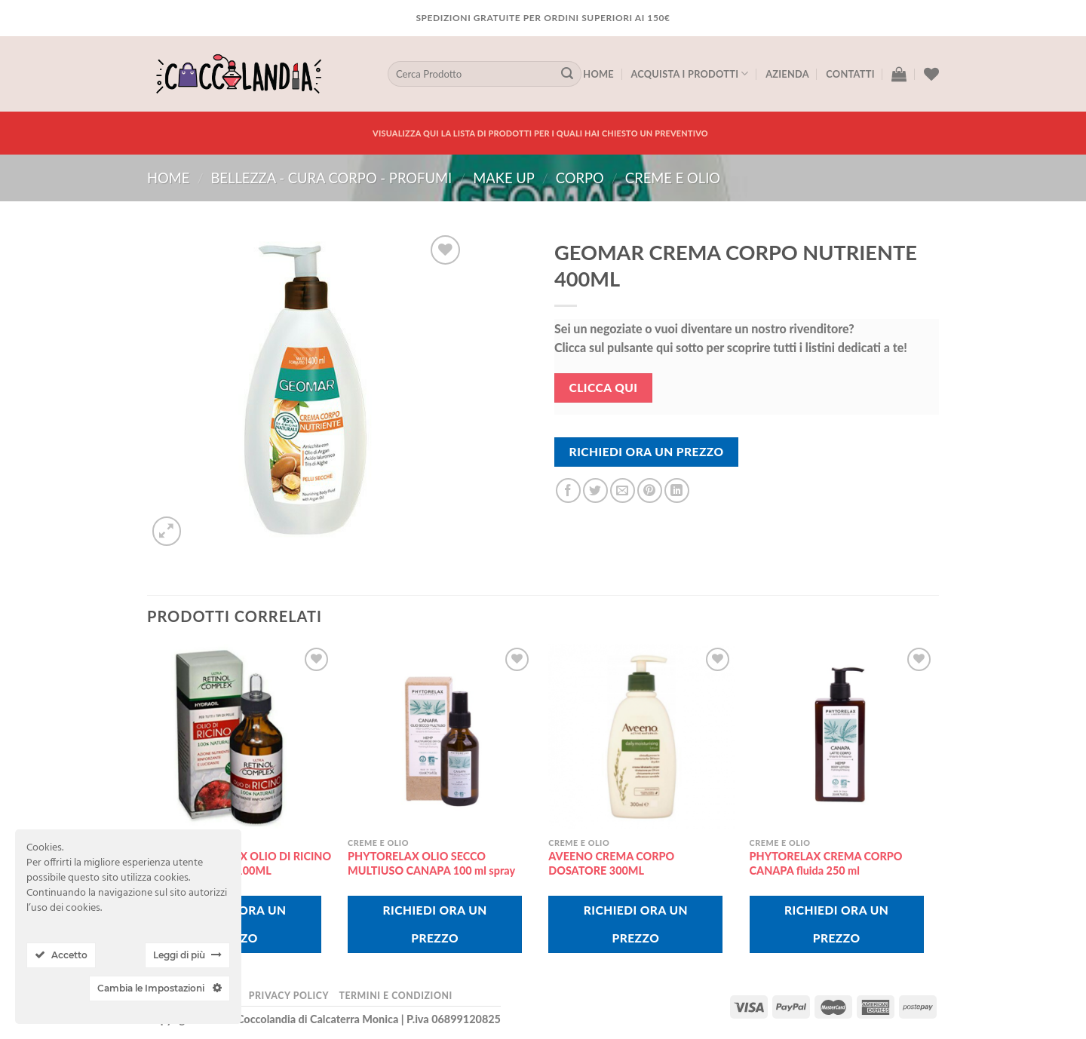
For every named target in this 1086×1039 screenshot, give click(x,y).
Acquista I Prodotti (689, 73)
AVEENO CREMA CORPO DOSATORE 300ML (611, 863)
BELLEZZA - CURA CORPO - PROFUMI (331, 178)
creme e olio (672, 178)
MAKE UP (504, 178)
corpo (580, 178)
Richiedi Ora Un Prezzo (646, 451)
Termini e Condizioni (395, 995)
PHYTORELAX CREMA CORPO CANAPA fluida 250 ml (826, 863)
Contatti (850, 74)
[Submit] (567, 74)
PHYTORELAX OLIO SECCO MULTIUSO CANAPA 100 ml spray (431, 863)
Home (598, 74)
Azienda (787, 74)
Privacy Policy (289, 995)
